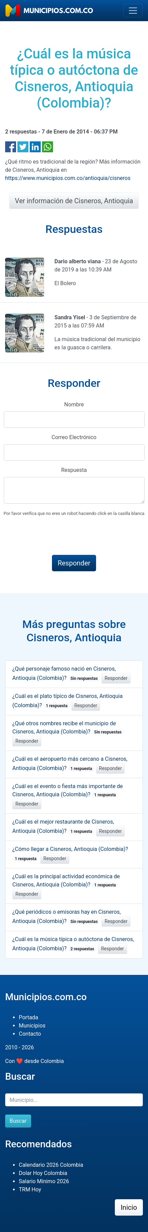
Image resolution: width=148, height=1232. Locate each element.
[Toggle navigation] (133, 10)
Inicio (129, 1207)
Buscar (18, 1121)
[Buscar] (74, 1099)
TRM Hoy (30, 1189)
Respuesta (74, 470)
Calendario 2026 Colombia (51, 1165)
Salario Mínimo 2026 (44, 1181)
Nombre (74, 404)
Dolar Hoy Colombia (43, 1173)
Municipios (32, 1025)
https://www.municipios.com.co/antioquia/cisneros (68, 178)
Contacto (30, 1034)
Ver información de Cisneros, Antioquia (74, 201)
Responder (116, 678)
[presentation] (56, 536)
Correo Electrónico (74, 437)
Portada (28, 1017)
